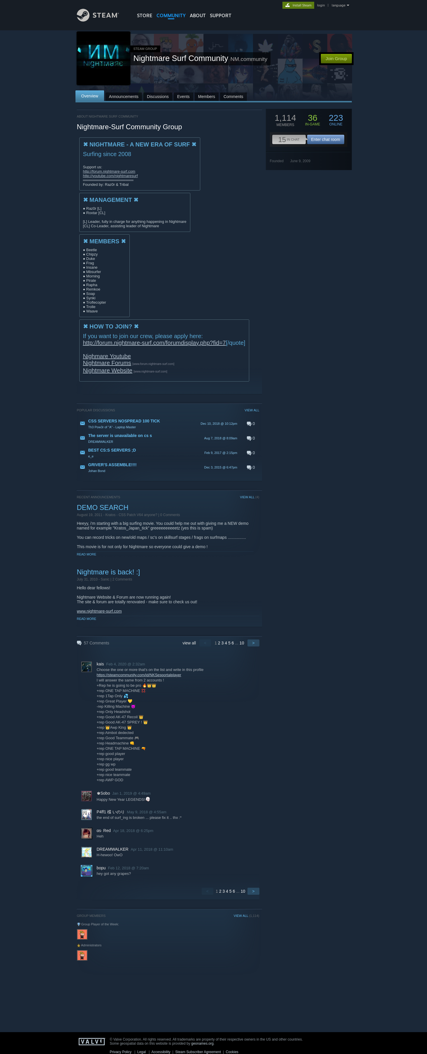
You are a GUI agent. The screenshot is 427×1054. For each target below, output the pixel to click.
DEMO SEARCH (103, 507)
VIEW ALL (252, 410)
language (338, 5)
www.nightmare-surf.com (99, 611)
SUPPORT (220, 15)
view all (189, 643)
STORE (144, 15)
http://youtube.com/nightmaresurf (110, 176)
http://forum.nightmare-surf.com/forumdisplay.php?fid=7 (154, 343)
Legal (141, 1052)
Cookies (232, 1052)
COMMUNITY (171, 15)
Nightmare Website (108, 370)
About (198, 15)
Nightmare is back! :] (108, 572)
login (321, 5)
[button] (168, 424)
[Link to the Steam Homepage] (102, 20)
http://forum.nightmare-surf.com (109, 171)
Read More (86, 554)
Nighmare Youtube (107, 356)
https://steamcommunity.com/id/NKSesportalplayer (139, 675)
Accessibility (160, 1052)
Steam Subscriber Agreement (198, 1052)
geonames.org (202, 1043)
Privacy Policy (121, 1052)
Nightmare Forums (107, 363)
